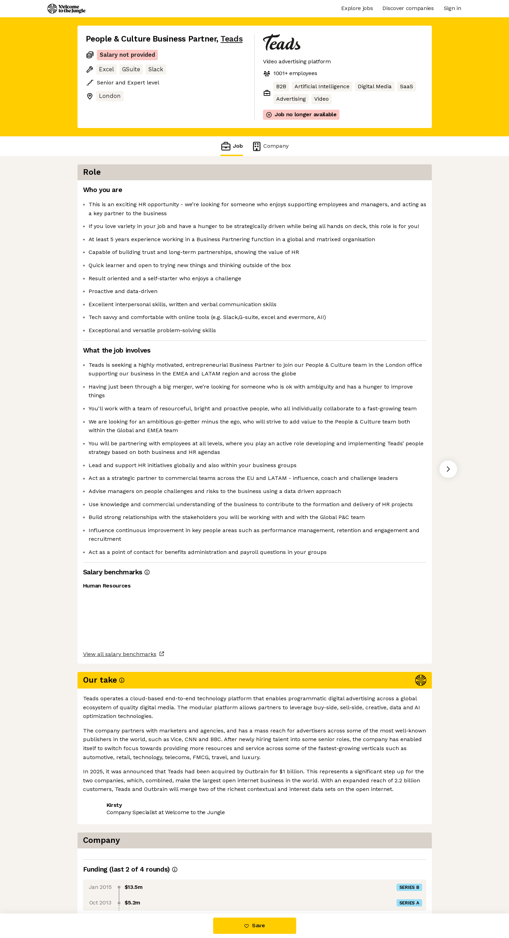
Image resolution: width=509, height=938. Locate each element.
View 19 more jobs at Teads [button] (171, 884)
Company (270, 146)
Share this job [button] (105, 884)
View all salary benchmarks (119, 858)
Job (231, 146)
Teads (231, 39)
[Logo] (66, 8)
